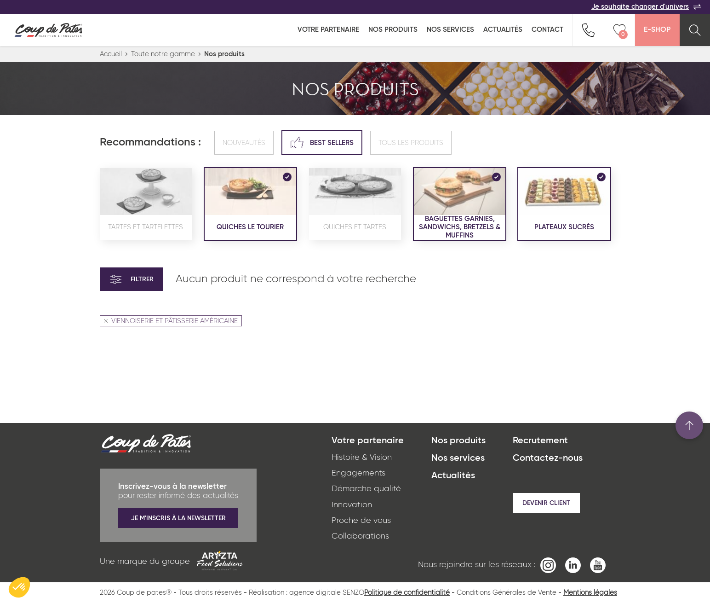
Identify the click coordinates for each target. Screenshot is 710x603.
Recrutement (540, 441)
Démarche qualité (366, 489)
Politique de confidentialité (407, 592)
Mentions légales (590, 592)
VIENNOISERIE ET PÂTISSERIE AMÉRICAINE (171, 321)
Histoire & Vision (362, 457)
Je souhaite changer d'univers (646, 7)
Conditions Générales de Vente (506, 592)
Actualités (502, 29)
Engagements (358, 473)
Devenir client (546, 503)
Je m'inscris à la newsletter (178, 518)
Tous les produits (410, 142)
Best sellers (322, 142)
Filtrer (131, 279)
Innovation (352, 505)
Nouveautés (244, 142)
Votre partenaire (328, 29)
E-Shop (657, 30)
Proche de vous (361, 520)
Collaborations (360, 536)
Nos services (450, 29)
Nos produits (393, 29)
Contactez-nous (548, 458)
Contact (547, 29)
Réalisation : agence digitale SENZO (306, 592)
